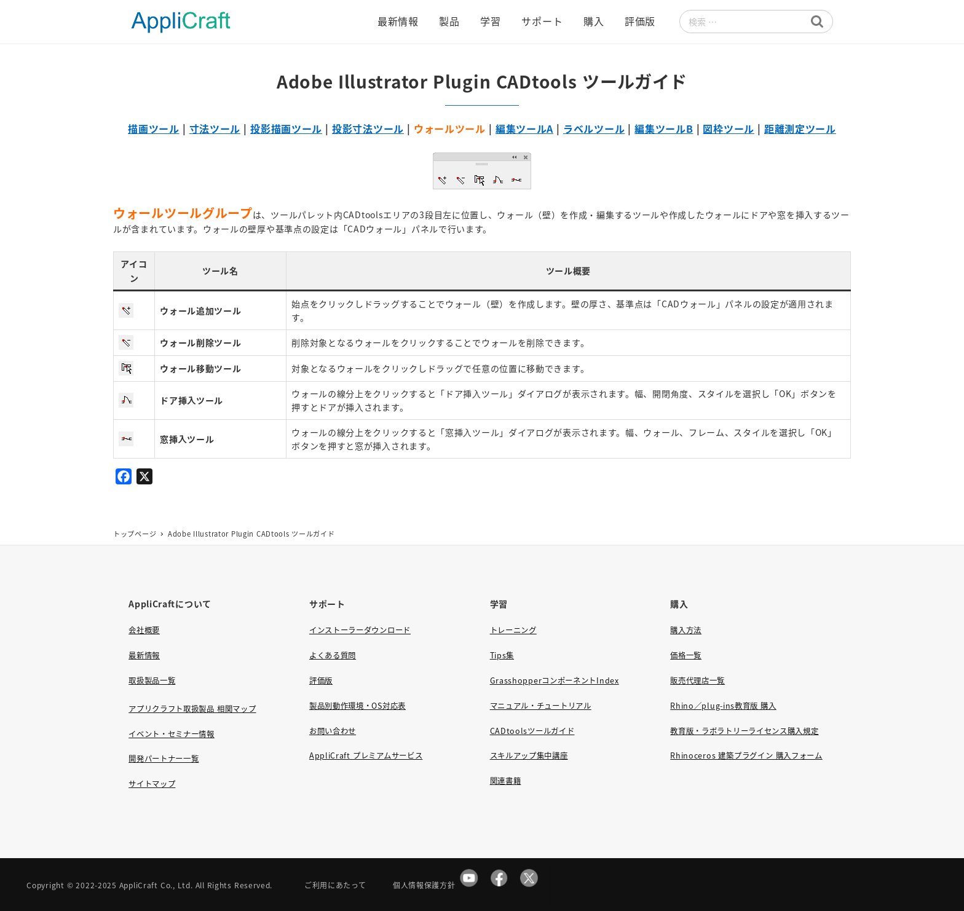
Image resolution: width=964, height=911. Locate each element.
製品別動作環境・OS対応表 (357, 705)
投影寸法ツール (368, 128)
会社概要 (144, 630)
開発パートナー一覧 (163, 758)
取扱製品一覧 (151, 680)
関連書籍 (505, 780)
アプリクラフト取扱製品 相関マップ (192, 708)
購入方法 (685, 630)
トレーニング (513, 630)
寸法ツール (215, 128)
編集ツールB (663, 128)
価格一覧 (685, 655)
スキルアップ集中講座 (529, 755)
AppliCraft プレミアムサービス (365, 755)
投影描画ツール (286, 128)
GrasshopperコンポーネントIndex (554, 680)
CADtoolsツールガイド (532, 730)
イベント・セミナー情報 (171, 733)
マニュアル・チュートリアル (540, 705)
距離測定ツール (800, 128)
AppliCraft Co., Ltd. (156, 885)
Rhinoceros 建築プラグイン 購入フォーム (746, 755)
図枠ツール (728, 128)
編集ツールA (524, 128)
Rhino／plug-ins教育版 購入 (723, 705)
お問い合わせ (332, 730)
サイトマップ (151, 783)
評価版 (321, 680)
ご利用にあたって (335, 885)
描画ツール (154, 128)
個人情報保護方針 (424, 885)
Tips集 (502, 655)
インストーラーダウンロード (360, 630)
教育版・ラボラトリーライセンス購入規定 (744, 730)
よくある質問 (332, 655)
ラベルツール (594, 128)
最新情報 (144, 655)
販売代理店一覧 (697, 680)
